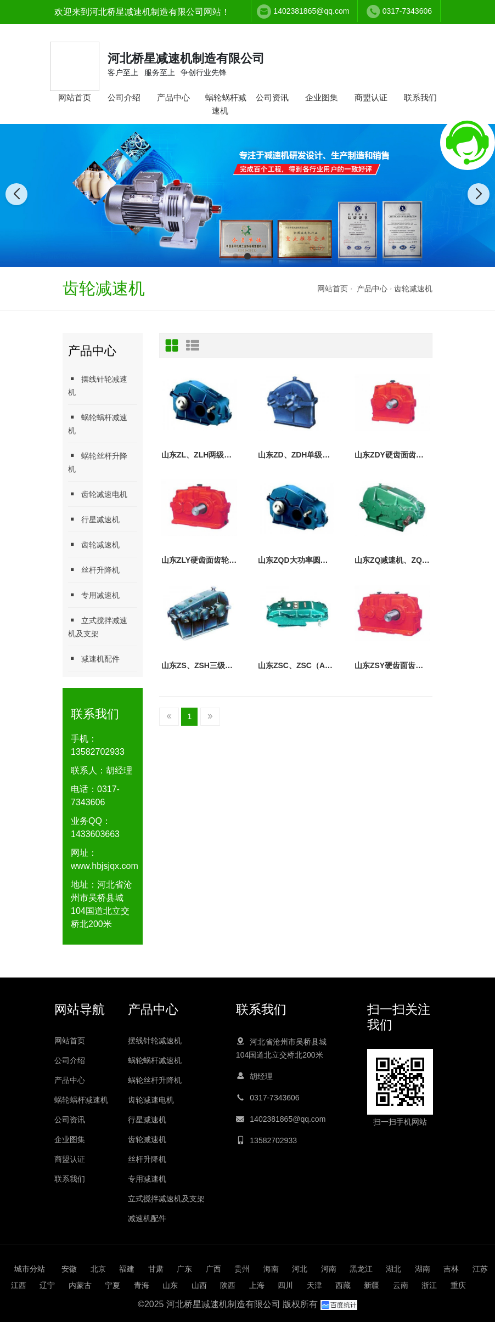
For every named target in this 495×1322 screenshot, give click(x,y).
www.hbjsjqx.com (104, 866)
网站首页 (74, 97)
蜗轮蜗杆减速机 (225, 104)
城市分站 (29, 1268)
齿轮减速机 (413, 288)
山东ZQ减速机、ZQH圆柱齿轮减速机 (392, 560)
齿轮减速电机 (97, 494)
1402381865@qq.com (311, 11)
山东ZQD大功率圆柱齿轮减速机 (296, 560)
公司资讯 (272, 97)
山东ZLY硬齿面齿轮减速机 (199, 560)
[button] (235, 256)
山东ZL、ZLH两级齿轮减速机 (199, 454)
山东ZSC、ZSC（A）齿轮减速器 (296, 665)
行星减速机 (94, 519)
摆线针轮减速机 (97, 385)
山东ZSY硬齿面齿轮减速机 (392, 665)
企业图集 (321, 97)
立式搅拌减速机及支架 (97, 626)
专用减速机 (94, 595)
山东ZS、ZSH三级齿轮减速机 (199, 665)
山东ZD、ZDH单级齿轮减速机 (296, 454)
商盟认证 (371, 97)
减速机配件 (94, 658)
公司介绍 (124, 97)
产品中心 (173, 97)
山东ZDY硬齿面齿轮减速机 (392, 454)
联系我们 (420, 97)
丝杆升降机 (94, 569)
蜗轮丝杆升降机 (97, 462)
